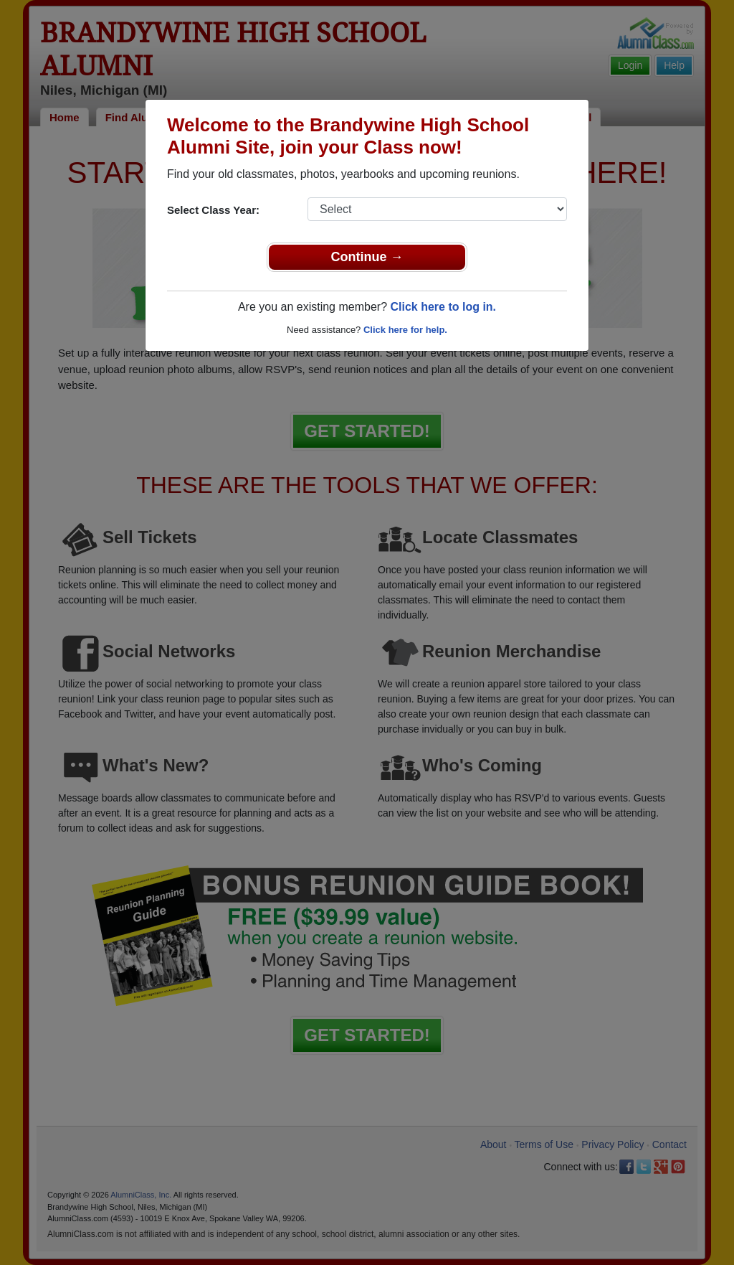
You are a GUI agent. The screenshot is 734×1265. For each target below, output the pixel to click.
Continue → (367, 257)
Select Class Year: (213, 210)
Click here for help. (405, 329)
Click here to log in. (443, 307)
